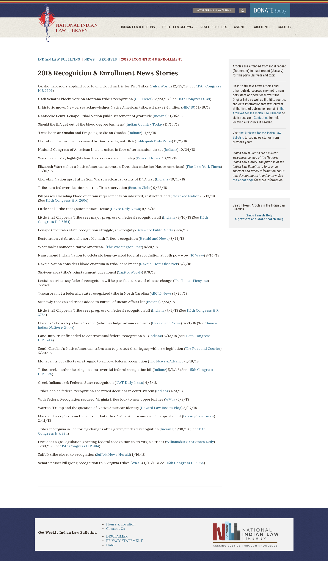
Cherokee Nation (185, 196)
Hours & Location (120, 524)
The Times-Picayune (191, 280)
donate (270, 10)
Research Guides (213, 27)
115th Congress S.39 (193, 99)
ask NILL (240, 27)
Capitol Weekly (130, 272)
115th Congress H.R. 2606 (66, 200)
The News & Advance (166, 361)
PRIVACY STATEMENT (124, 540)
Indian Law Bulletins (138, 27)
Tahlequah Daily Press (154, 141)
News (89, 59)
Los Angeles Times (198, 416)
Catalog (284, 27)
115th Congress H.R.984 (79, 446)
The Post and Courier (202, 348)
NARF (110, 545)
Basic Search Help (259, 215)
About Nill (262, 27)
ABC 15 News (161, 293)
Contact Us (115, 528)
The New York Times (204, 166)
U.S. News (143, 99)
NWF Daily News (129, 382)
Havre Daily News (125, 209)
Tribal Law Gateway (177, 27)
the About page (243, 180)
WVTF (170, 399)
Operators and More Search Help (259, 219)
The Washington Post (124, 247)
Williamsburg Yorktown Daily (190, 442)
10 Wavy (197, 255)
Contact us (261, 118)
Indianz (160, 116)
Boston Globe (140, 187)
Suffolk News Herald (113, 454)
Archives (108, 59)
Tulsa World (161, 86)
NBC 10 (188, 107)
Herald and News (154, 238)
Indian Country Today (145, 124)
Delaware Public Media (155, 230)
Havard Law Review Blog (161, 408)
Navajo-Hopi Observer (159, 264)
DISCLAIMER (116, 536)
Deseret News (148, 158)
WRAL (137, 463)
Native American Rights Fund (213, 10)
